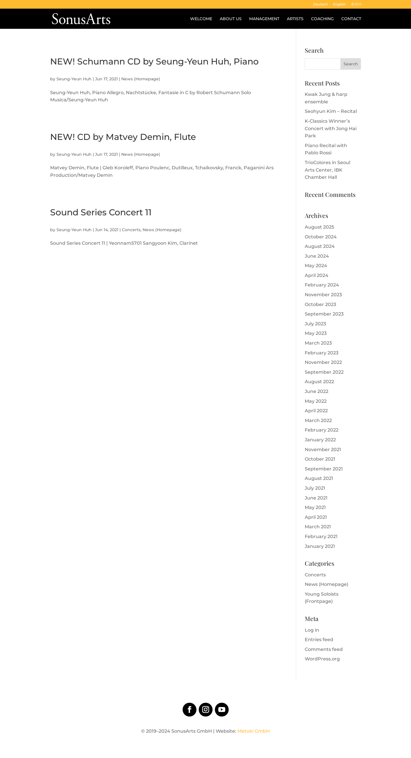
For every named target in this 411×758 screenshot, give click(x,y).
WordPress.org (322, 659)
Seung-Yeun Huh (74, 78)
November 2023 (323, 294)
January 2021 (320, 546)
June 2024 (317, 256)
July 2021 (315, 488)
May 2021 (315, 507)
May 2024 (316, 265)
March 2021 (318, 526)
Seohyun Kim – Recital (331, 111)
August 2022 (319, 381)
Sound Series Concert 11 (100, 212)
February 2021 (321, 536)
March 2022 (318, 420)
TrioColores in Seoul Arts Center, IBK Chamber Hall (327, 170)
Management (264, 19)
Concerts (131, 229)
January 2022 (320, 439)
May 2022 (316, 401)
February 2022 (321, 430)
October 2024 (321, 237)
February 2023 (321, 353)
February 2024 (322, 285)
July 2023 (315, 323)
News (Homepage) (140, 78)
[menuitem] (320, 6)
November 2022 (323, 362)
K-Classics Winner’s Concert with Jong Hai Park (331, 128)
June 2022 (316, 391)
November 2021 (323, 449)
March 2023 (318, 343)
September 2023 (324, 314)
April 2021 (316, 517)
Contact (351, 19)
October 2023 (320, 304)
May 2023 (316, 333)
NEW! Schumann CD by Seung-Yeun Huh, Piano (154, 61)
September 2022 (324, 372)
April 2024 (316, 275)
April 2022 (316, 410)
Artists (295, 19)
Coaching (322, 19)
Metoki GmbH (253, 731)
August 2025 (319, 227)
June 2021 (316, 498)
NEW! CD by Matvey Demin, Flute (123, 137)
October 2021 (320, 459)
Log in (312, 630)
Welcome (201, 19)
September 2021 (324, 469)
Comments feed (324, 649)
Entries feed (319, 639)
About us (231, 19)
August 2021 (319, 478)
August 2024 (320, 246)
